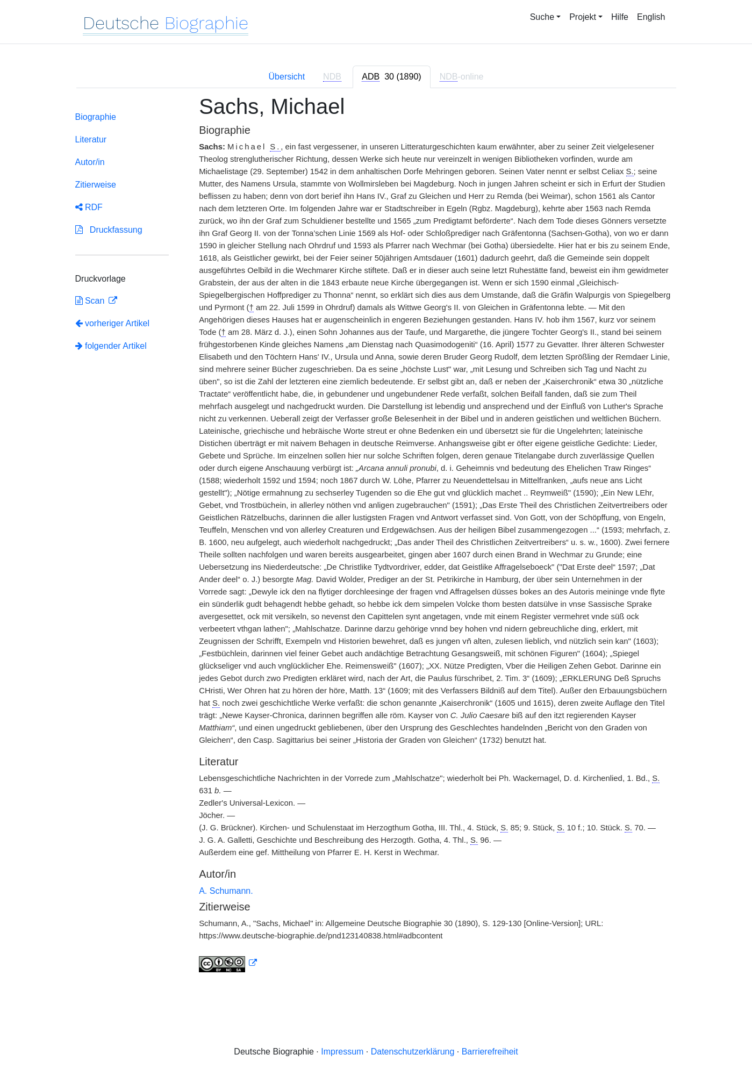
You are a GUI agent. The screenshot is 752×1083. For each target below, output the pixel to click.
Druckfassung (108, 229)
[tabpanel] (376, 540)
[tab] (391, 77)
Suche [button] (542, 16)
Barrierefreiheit (490, 1051)
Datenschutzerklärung (413, 1051)
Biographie (96, 116)
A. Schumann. (226, 890)
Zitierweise (95, 184)
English (651, 16)
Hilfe (619, 16)
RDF (89, 207)
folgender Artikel (111, 345)
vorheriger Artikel (112, 323)
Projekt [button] (582, 16)
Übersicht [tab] (287, 76)
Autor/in (90, 162)
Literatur (91, 139)
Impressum (342, 1051)
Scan (91, 300)
